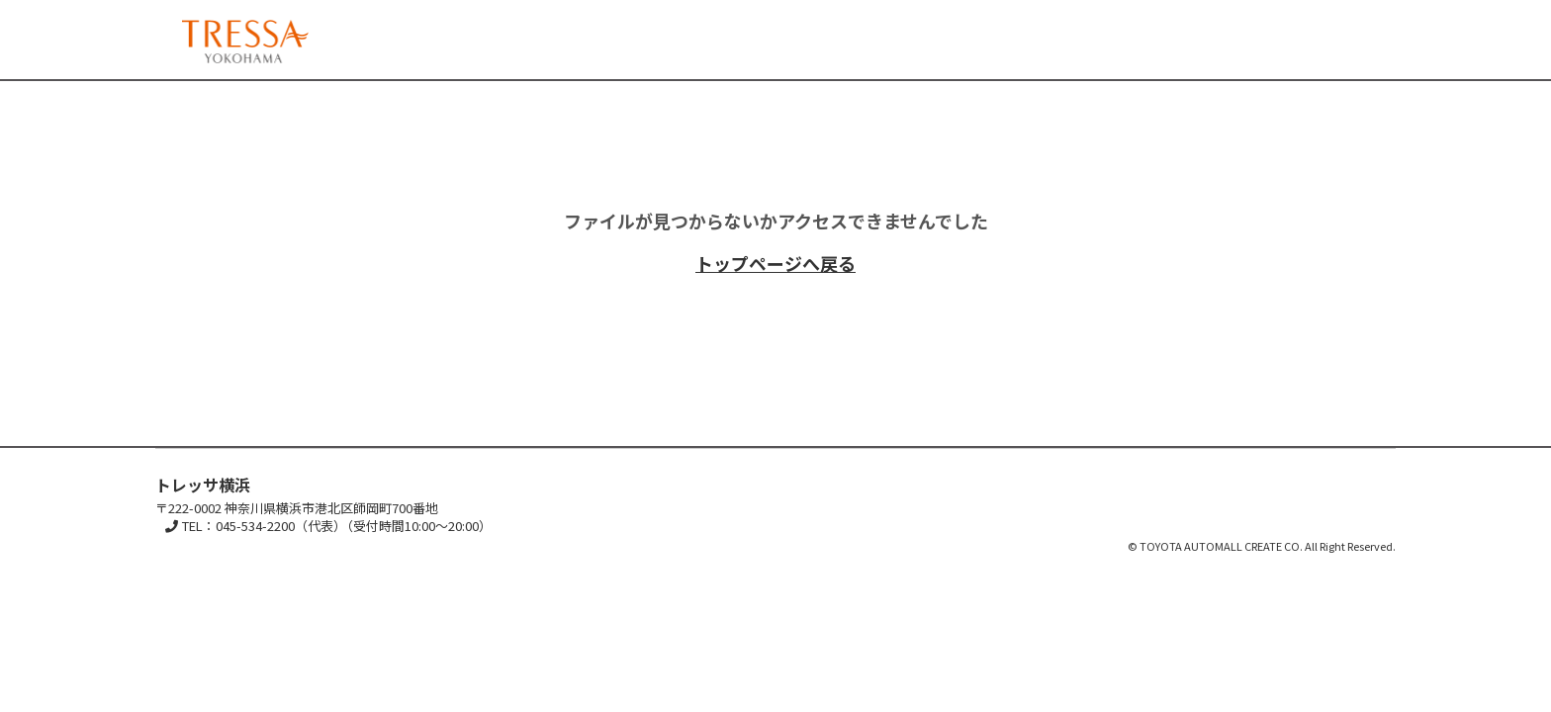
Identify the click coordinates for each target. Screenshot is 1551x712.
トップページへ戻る (775, 263)
